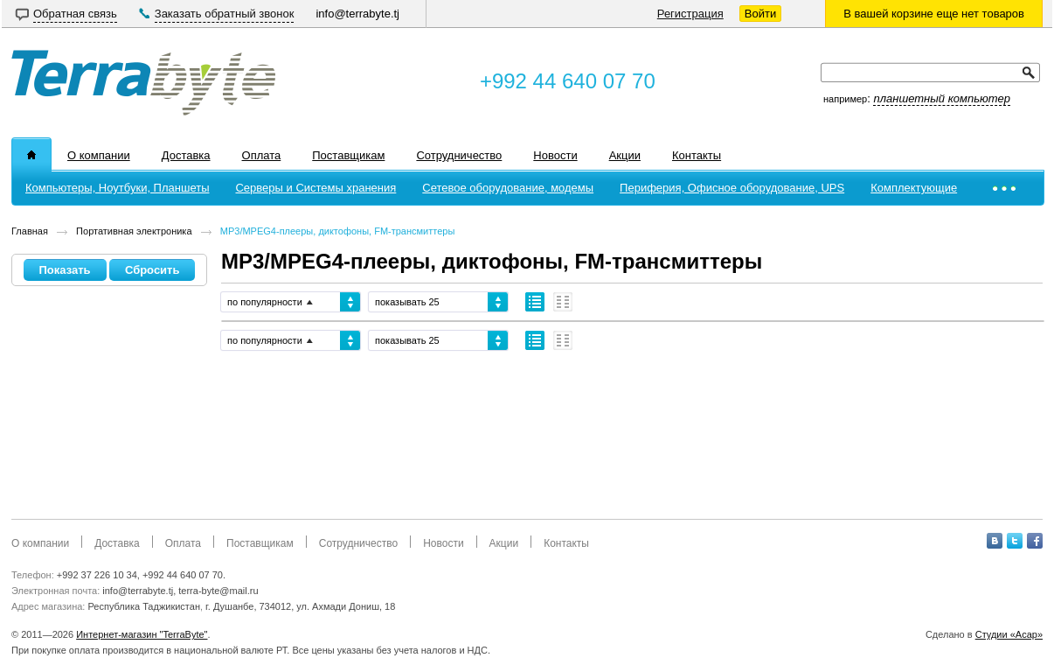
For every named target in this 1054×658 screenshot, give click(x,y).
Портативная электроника (133, 231)
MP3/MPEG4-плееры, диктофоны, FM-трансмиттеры (337, 231)
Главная (29, 231)
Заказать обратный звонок (225, 13)
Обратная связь (75, 13)
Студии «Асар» (1009, 634)
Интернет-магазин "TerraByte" (141, 634)
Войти (760, 13)
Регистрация (690, 13)
